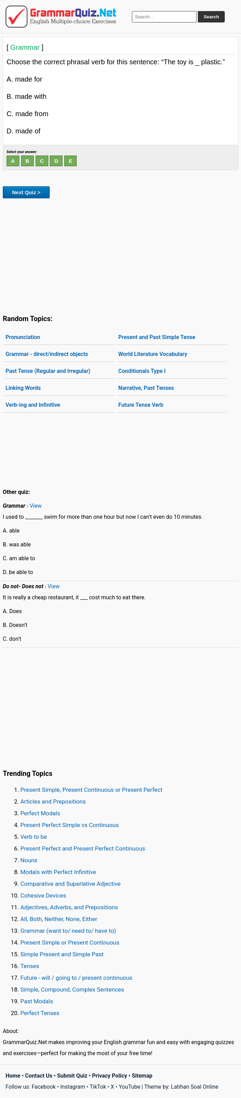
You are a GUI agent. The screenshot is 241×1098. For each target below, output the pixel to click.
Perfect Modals (40, 813)
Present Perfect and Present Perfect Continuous (82, 848)
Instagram (72, 1086)
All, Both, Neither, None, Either (58, 919)
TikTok (98, 1086)
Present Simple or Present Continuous (69, 942)
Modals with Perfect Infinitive (58, 872)
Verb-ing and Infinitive (33, 405)
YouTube (129, 1086)
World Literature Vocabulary (152, 354)
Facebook (44, 1086)
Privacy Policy (109, 1075)
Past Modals (36, 1001)
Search (211, 16)
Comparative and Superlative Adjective (70, 883)
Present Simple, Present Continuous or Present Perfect (91, 789)
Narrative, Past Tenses (146, 388)
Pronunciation (23, 337)
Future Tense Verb (141, 405)
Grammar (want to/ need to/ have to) (68, 930)
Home (13, 1075)
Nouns (28, 860)
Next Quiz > (26, 192)
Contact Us (38, 1075)
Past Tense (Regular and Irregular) (48, 371)
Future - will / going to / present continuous (76, 977)
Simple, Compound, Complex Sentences (72, 989)
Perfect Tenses (39, 1013)
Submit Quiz (72, 1075)
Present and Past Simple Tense (156, 337)
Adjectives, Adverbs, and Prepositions (69, 907)
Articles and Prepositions (53, 801)
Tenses (29, 966)
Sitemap (142, 1075)
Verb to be (33, 836)
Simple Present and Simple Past (62, 954)
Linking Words (23, 388)
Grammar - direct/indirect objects (47, 354)
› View (34, 506)
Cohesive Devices (43, 895)
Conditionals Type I (142, 371)
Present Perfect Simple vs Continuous (69, 825)
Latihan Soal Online (194, 1086)
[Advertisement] (120, 255)
